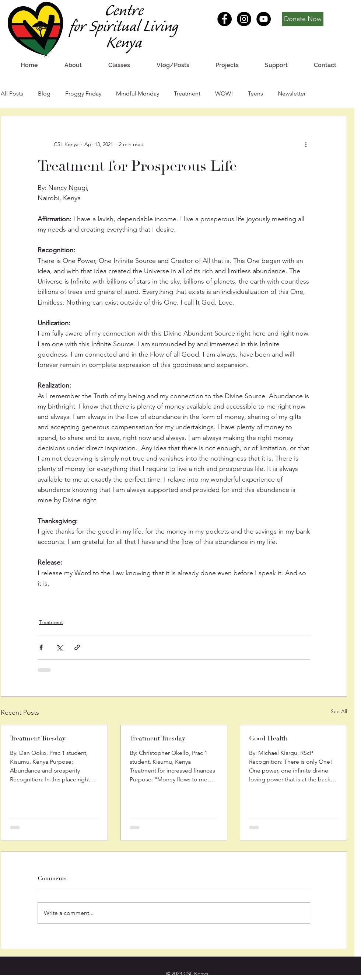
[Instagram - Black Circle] (244, 19)
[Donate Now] (302, 19)
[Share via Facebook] (41, 647)
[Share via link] (77, 647)
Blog (44, 93)
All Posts (12, 93)
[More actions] (305, 144)
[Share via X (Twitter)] (59, 647)
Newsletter (292, 93)
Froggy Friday (83, 93)
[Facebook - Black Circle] (224, 19)
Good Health (268, 738)
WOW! (224, 93)
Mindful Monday (137, 93)
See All (339, 711)
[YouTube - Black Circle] (263, 19)
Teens (255, 93)
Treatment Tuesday (38, 738)
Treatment (187, 93)
